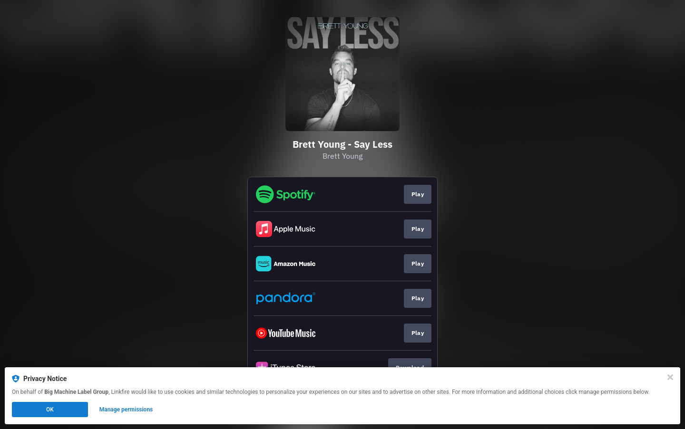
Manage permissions (126, 409)
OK (50, 409)
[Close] (670, 377)
